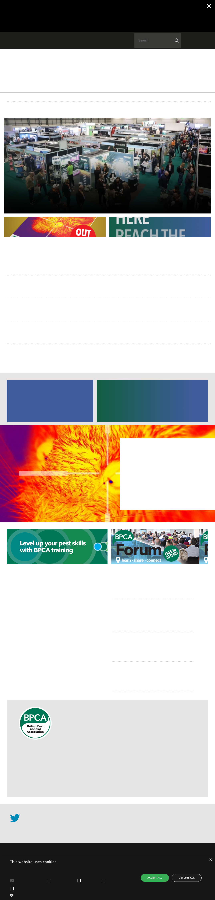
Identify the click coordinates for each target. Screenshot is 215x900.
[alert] (107, 878)
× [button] (210, 860)
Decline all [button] (187, 877)
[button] (73, 895)
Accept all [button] (155, 877)
